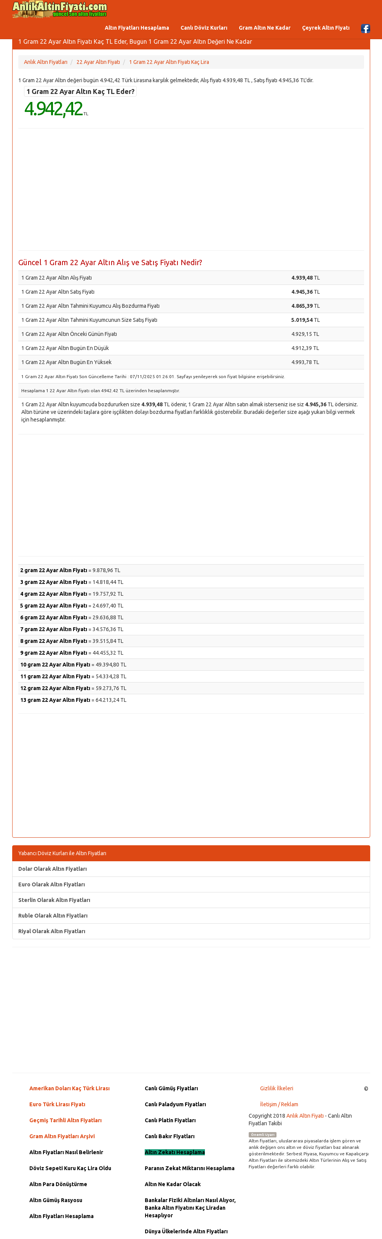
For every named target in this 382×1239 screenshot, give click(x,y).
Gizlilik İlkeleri (276, 1088)
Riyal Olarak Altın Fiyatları (51, 931)
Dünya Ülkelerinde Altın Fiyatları (186, 1231)
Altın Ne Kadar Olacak (173, 1184)
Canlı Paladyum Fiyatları (175, 1104)
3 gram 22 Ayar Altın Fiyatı (53, 582)
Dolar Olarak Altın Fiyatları (52, 869)
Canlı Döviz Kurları (204, 28)
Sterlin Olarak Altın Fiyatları (54, 900)
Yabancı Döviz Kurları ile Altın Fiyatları (62, 853)
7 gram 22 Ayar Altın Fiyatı (53, 629)
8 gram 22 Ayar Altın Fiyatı (53, 641)
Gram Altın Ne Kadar (265, 28)
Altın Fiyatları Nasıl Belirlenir (66, 1152)
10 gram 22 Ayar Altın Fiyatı (55, 665)
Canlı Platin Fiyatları (170, 1120)
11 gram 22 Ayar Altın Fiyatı (55, 676)
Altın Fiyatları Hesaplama (137, 28)
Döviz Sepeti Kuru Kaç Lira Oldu (70, 1168)
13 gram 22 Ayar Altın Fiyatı (55, 700)
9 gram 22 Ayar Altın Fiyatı (53, 653)
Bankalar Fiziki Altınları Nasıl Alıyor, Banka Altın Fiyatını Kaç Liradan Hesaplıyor (190, 1207)
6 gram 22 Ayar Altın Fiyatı (53, 617)
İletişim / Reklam (279, 1104)
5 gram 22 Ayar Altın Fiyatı (53, 606)
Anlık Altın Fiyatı (305, 1116)
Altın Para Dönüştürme (58, 1184)
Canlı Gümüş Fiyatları (171, 1088)
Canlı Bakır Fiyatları (170, 1136)
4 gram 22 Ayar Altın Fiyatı (53, 594)
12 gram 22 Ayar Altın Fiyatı (55, 688)
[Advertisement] (191, 189)
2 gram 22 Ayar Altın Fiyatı (53, 570)
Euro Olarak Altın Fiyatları (51, 884)
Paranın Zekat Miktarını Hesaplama (190, 1168)
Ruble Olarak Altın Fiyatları (53, 916)
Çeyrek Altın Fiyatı (326, 28)
